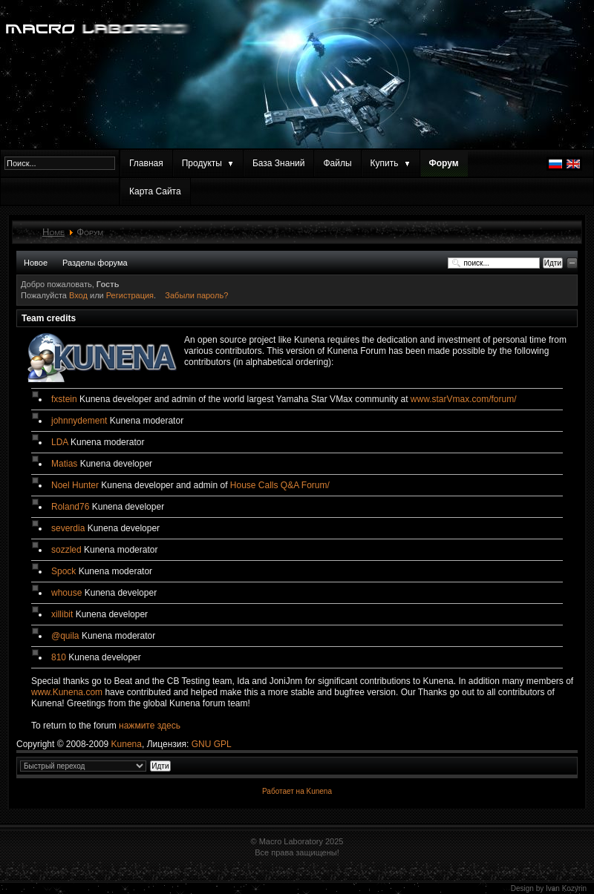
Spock (63, 571)
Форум (444, 163)
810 (58, 657)
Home (53, 231)
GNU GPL (212, 744)
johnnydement (79, 420)
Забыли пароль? (196, 295)
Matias (64, 463)
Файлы (337, 163)
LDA (59, 442)
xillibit (62, 614)
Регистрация (130, 295)
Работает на (283, 791)
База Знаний (278, 163)
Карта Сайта (155, 191)
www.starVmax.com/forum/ (464, 399)
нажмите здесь (149, 725)
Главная (146, 163)
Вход (79, 295)
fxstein (64, 399)
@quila (65, 636)
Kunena (126, 744)
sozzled (66, 550)
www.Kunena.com (66, 692)
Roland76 (70, 507)
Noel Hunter (75, 485)
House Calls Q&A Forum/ (280, 485)
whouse (66, 593)
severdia (68, 528)
